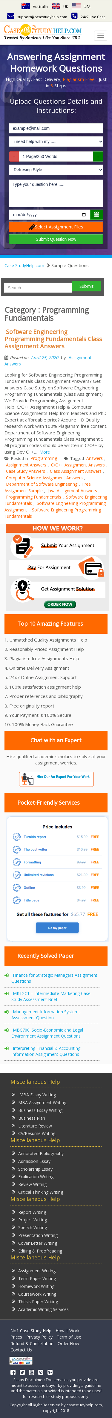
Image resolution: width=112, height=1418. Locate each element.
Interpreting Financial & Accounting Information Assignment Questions (45, 1051)
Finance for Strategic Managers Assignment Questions (54, 978)
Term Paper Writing (34, 1278)
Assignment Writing (34, 1270)
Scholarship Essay (32, 1169)
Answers (94, 458)
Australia (35, 6)
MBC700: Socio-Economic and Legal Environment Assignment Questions (47, 1033)
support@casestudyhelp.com (37, 16)
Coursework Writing (34, 1294)
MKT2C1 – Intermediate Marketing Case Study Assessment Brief (50, 996)
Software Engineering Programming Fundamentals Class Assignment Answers (53, 339)
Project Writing (29, 1219)
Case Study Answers (25, 471)
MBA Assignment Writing (39, 1102)
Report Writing (29, 1212)
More (44, 452)
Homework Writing (33, 1286)
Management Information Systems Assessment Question (46, 1014)
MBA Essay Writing (34, 1094)
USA (81, 6)
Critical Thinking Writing (37, 1192)
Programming (43, 458)
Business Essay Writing (37, 1110)
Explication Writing (32, 1176)
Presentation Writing (35, 1235)
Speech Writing (29, 1227)
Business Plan (28, 1118)
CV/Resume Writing (33, 1133)
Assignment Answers (26, 465)
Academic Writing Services (40, 1309)
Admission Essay (31, 1161)
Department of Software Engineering (41, 484)
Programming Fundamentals (33, 497)
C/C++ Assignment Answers (78, 465)
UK (60, 6)
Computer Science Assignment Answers (44, 478)
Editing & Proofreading (37, 1250)
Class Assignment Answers (76, 471)
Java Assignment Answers (72, 490)
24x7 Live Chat (88, 16)
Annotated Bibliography (38, 1153)
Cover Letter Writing (34, 1243)
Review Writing (29, 1184)
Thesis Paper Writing (35, 1301)
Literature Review (32, 1125)
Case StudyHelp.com (24, 265)
